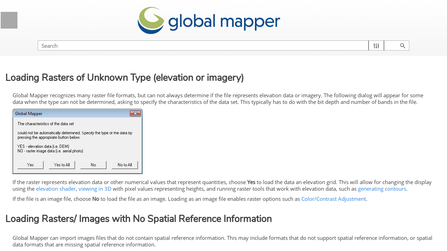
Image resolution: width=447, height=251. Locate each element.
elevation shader (303, 190)
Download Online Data (67, 159)
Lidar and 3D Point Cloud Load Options (63, 47)
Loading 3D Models (50, 78)
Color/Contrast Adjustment (162, 214)
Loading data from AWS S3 (59, 193)
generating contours (326, 196)
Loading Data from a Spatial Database (60, 94)
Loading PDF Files (49, 64)
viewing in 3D (342, 190)
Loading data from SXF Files (60, 227)
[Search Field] (372, 38)
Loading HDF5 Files (51, 112)
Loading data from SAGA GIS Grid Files (61, 210)
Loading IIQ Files (47, 125)
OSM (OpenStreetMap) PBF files (60, 142)
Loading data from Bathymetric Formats (63, 176)
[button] (409, 38)
